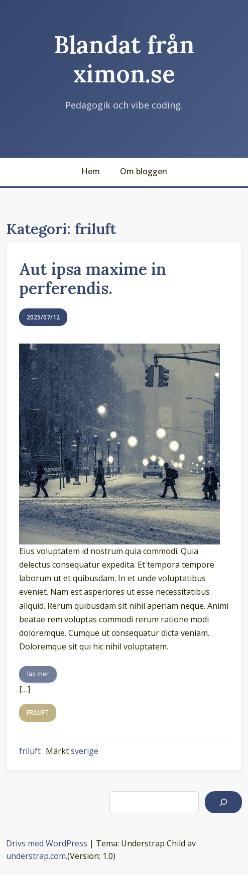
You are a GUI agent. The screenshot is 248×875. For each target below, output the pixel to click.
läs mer (38, 674)
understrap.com (36, 855)
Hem (90, 171)
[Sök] (223, 802)
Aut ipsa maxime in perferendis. (92, 278)
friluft (30, 750)
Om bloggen (143, 171)
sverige (84, 750)
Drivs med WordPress (46, 843)
